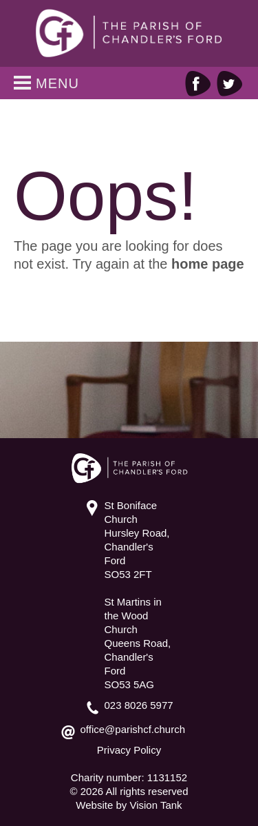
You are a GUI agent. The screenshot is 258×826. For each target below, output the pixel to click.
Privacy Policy (129, 750)
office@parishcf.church (133, 729)
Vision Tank (155, 805)
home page (207, 263)
